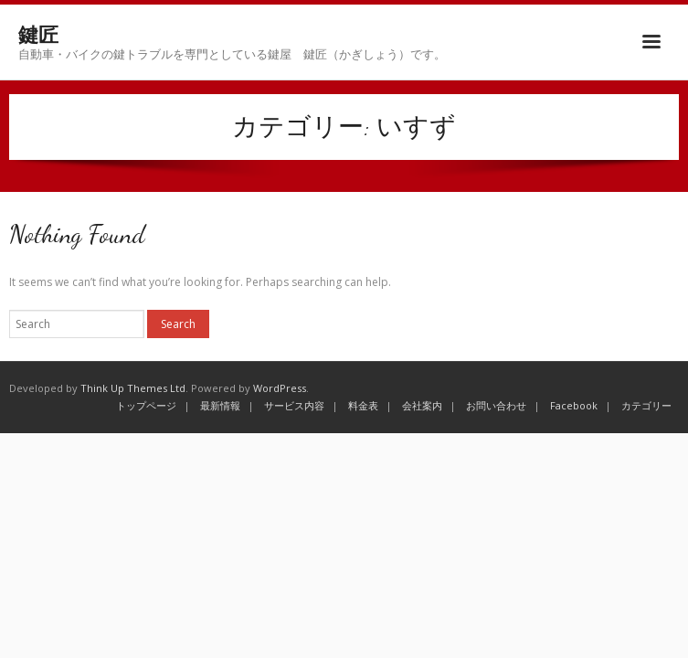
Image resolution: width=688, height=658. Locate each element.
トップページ (146, 405)
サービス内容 (294, 405)
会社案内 (422, 405)
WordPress (279, 388)
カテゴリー (646, 405)
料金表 (363, 405)
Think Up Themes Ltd (132, 388)
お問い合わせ (496, 405)
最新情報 (220, 405)
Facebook (574, 405)
